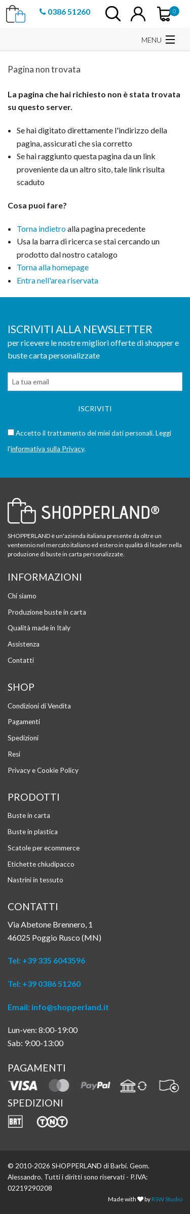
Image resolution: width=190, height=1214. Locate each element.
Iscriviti (95, 408)
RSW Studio (166, 1199)
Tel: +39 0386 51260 (44, 983)
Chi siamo (22, 596)
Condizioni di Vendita (39, 706)
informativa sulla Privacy (47, 449)
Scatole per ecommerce (44, 848)
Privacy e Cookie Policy (43, 770)
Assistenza (24, 644)
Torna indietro (41, 228)
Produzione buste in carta (47, 612)
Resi (14, 754)
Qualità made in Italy (39, 628)
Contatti (21, 660)
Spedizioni (23, 738)
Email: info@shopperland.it (58, 1007)
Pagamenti (24, 722)
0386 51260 (65, 11)
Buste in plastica (33, 832)
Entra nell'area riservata (57, 280)
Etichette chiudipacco (41, 864)
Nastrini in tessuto (35, 880)
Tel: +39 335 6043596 (46, 960)
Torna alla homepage (53, 267)
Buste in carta (29, 815)
